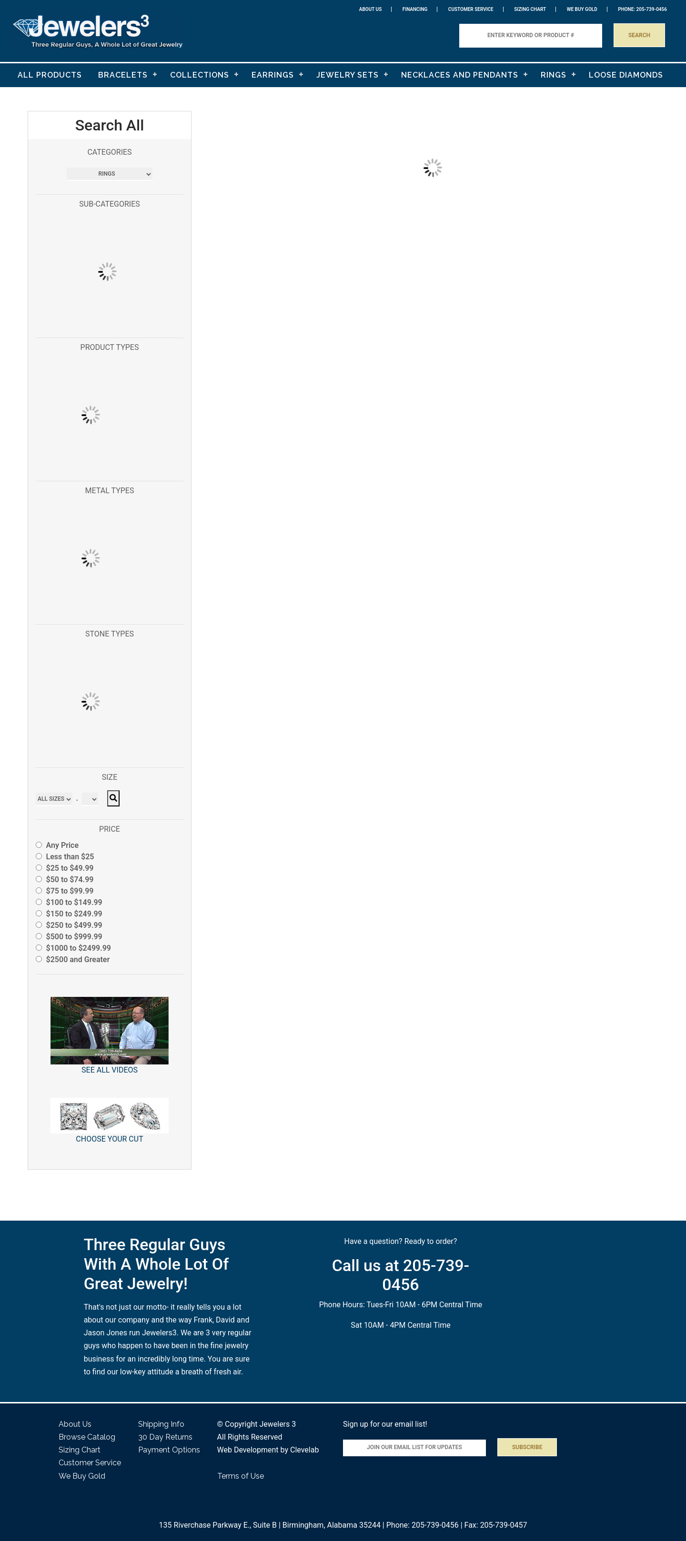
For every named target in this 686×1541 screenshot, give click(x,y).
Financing (415, 9)
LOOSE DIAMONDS (626, 75)
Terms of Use (240, 1476)
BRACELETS (123, 75)
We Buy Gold (82, 1476)
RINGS (553, 75)
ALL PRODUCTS (50, 75)
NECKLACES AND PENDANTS (459, 75)
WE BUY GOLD (582, 9)
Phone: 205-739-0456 (422, 1525)
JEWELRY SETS (347, 75)
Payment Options (169, 1449)
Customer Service (471, 9)
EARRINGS (273, 75)
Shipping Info (161, 1424)
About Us (370, 9)
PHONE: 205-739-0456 (642, 9)
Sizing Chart (530, 9)
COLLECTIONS (199, 75)
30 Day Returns (165, 1437)
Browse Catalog (87, 1437)
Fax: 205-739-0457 (495, 1525)
